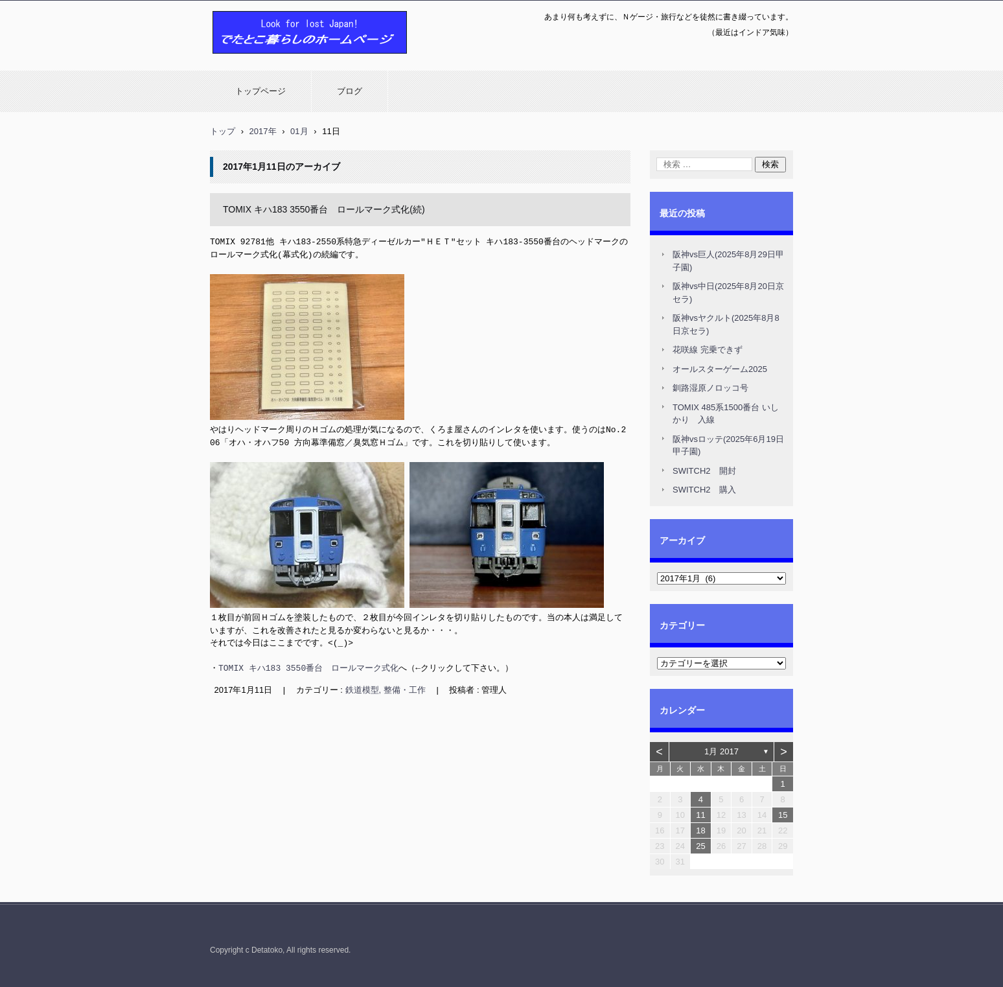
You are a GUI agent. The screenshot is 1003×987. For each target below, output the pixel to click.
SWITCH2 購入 (704, 489)
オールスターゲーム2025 (720, 369)
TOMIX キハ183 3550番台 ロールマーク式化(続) (324, 209)
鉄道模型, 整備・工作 (385, 688)
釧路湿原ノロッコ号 (710, 388)
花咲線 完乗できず (708, 349)
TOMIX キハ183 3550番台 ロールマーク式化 (308, 667)
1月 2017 (721, 751)
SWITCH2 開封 (704, 471)
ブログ (349, 91)
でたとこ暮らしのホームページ (276, 60)
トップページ (260, 91)
